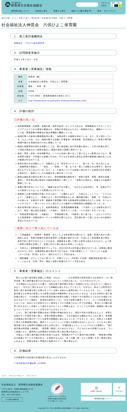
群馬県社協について (20, 11)
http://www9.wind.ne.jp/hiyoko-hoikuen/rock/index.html (57, 101)
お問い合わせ (96, 391)
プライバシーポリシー (16, 376)
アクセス (119, 391)
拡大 (119, 3)
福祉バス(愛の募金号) (81, 11)
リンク (3, 376)
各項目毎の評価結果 (26, 363)
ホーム (14, 18)
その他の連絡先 (12, 399)
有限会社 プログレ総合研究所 (29, 43)
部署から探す (59, 11)
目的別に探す (41, 11)
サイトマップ (31, 376)
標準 (113, 3)
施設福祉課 (35, 18)
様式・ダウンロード (106, 11)
